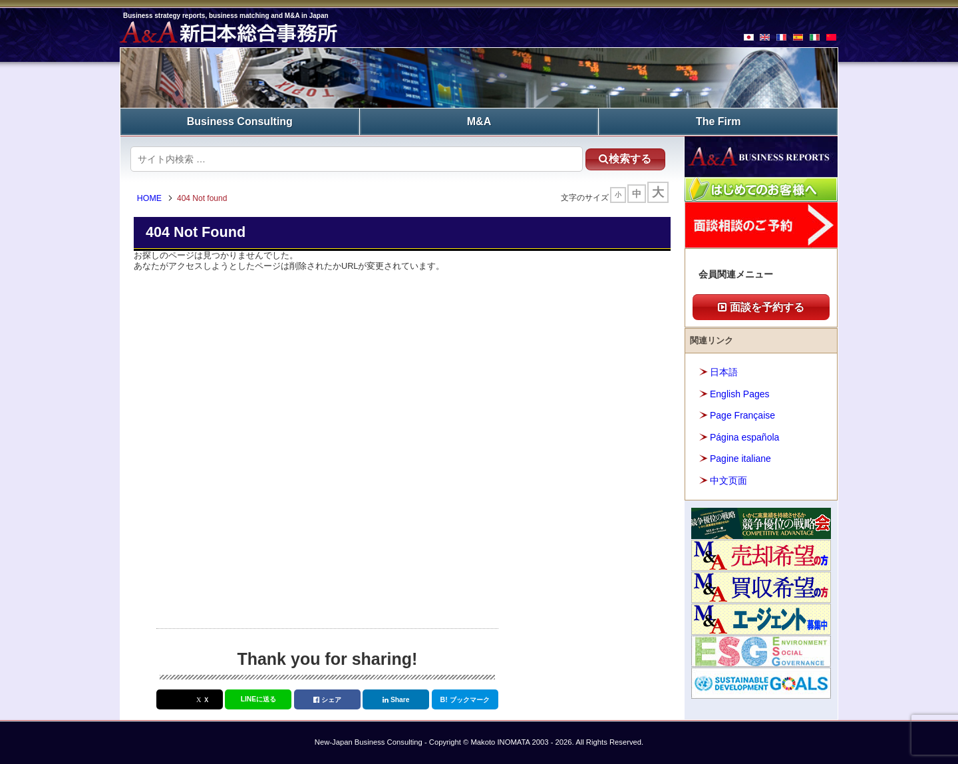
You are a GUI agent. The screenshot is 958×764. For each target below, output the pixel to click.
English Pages (740, 394)
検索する (625, 158)
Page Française (742, 415)
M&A (479, 121)
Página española (744, 437)
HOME (149, 198)
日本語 (724, 372)
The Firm (718, 121)
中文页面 (728, 480)
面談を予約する (761, 307)
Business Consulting (240, 121)
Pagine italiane (740, 458)
